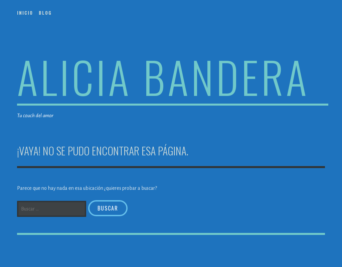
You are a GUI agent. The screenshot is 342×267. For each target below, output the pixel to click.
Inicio (25, 12)
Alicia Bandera (163, 76)
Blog (45, 12)
